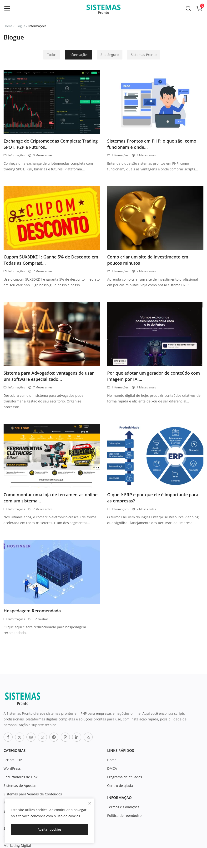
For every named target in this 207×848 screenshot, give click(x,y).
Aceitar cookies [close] (49, 829)
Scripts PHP (13, 760)
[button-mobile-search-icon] (188, 8)
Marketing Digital (17, 845)
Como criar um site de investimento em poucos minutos (147, 260)
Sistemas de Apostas (20, 785)
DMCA (112, 768)
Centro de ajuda (120, 785)
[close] (89, 803)
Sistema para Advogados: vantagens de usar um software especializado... (49, 376)
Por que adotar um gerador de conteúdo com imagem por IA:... (153, 376)
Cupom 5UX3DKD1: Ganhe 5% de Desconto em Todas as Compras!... (51, 260)
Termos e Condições (123, 807)
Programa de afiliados (124, 777)
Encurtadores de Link (20, 777)
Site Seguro (110, 54)
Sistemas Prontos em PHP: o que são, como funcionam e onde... (151, 144)
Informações (78, 54)
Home (8, 26)
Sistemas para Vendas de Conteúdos (33, 794)
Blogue (20, 26)
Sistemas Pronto (144, 54)
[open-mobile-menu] (7, 8)
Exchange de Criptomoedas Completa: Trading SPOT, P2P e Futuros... (51, 144)
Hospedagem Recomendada (32, 611)
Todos (51, 54)
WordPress (12, 768)
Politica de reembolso (124, 815)
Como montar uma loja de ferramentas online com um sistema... (50, 498)
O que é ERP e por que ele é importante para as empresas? (152, 498)
